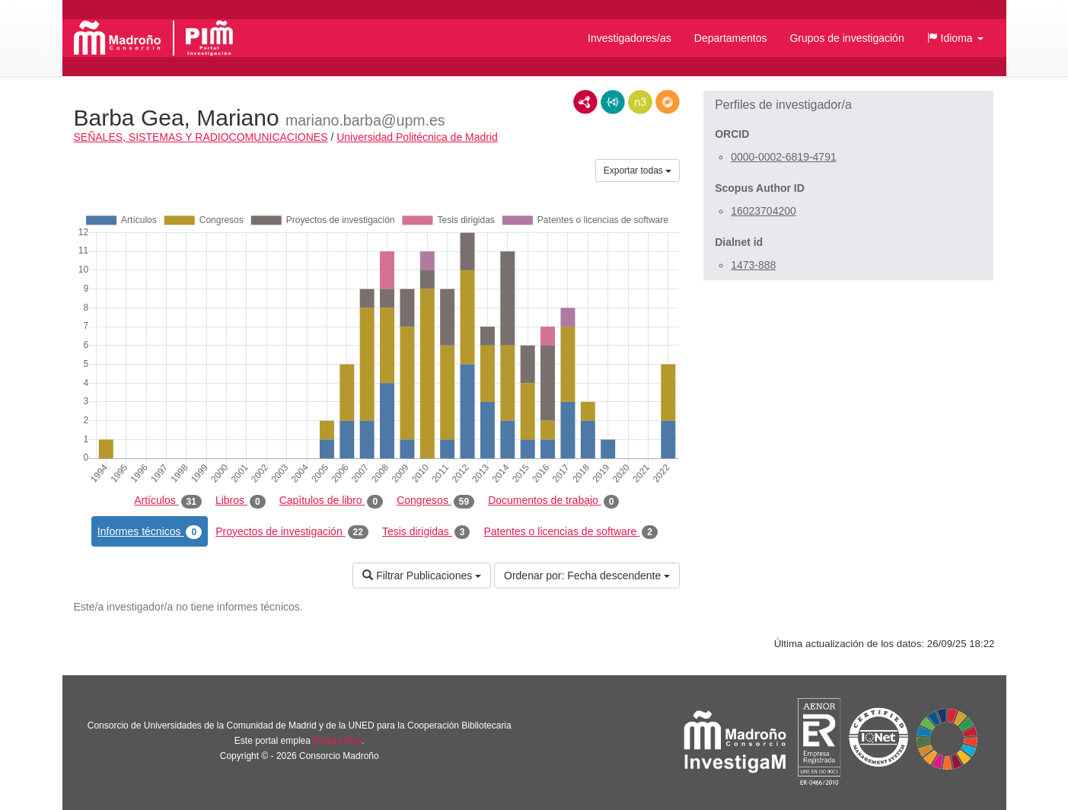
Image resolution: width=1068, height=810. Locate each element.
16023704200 (763, 211)
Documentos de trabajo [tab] (553, 501)
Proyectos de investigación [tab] (291, 532)
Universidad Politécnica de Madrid (417, 137)
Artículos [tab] (168, 501)
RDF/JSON (667, 102)
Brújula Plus (337, 740)
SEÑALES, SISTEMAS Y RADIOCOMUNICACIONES (201, 137)
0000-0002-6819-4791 (784, 157)
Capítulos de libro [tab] (331, 501)
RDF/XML (585, 102)
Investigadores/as (629, 38)
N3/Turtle (640, 102)
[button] (955, 38)
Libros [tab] (240, 501)
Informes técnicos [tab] (149, 532)
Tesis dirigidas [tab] (426, 532)
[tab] (848, 105)
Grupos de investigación (846, 38)
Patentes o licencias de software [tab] (570, 532)
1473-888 (753, 265)
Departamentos (730, 38)
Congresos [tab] (435, 501)
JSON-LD (613, 102)
